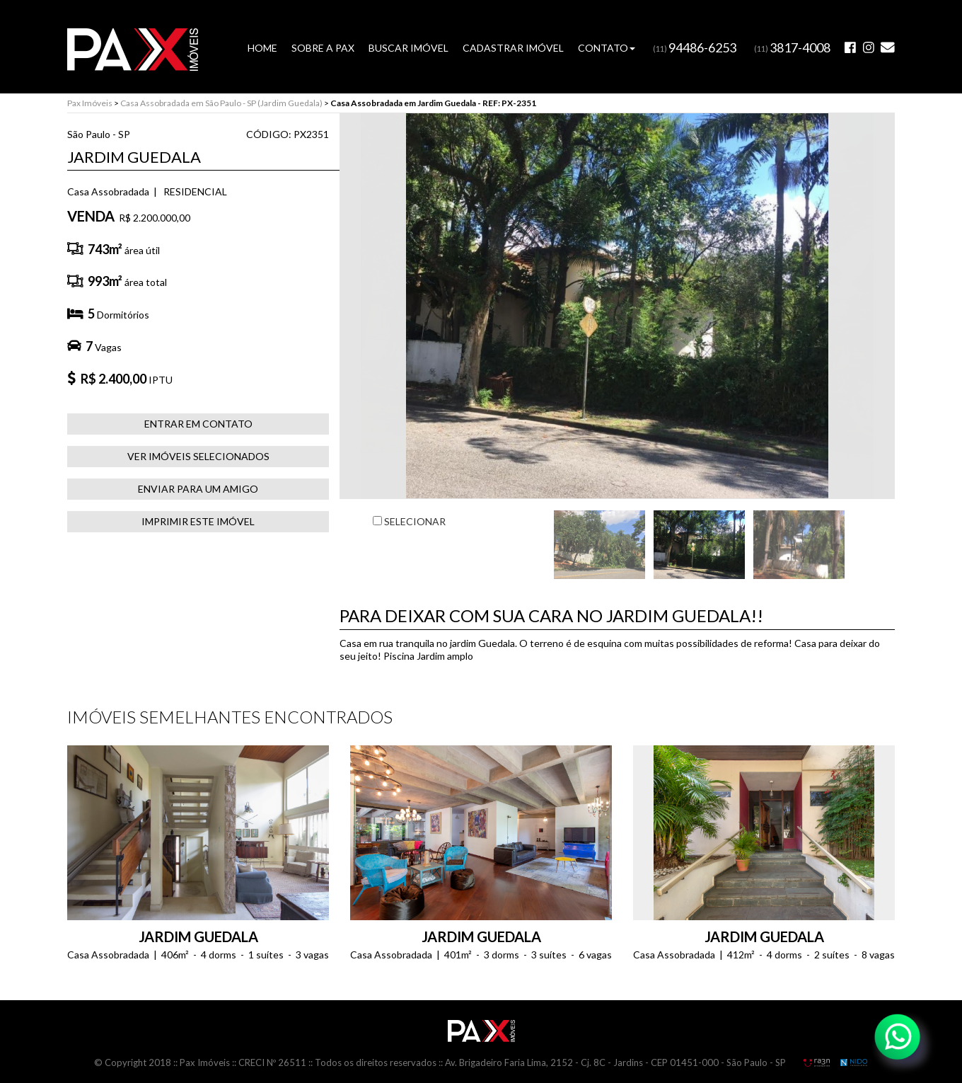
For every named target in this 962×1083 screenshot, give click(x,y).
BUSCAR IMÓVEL (408, 48)
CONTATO (606, 48)
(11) (694, 48)
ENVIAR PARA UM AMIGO (198, 489)
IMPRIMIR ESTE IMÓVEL (198, 521)
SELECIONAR (409, 521)
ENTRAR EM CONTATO (198, 424)
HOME (262, 48)
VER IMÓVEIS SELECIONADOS (198, 456)
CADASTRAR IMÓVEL (513, 48)
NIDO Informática (854, 1062)
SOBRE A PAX (322, 48)
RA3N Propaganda (816, 1062)
